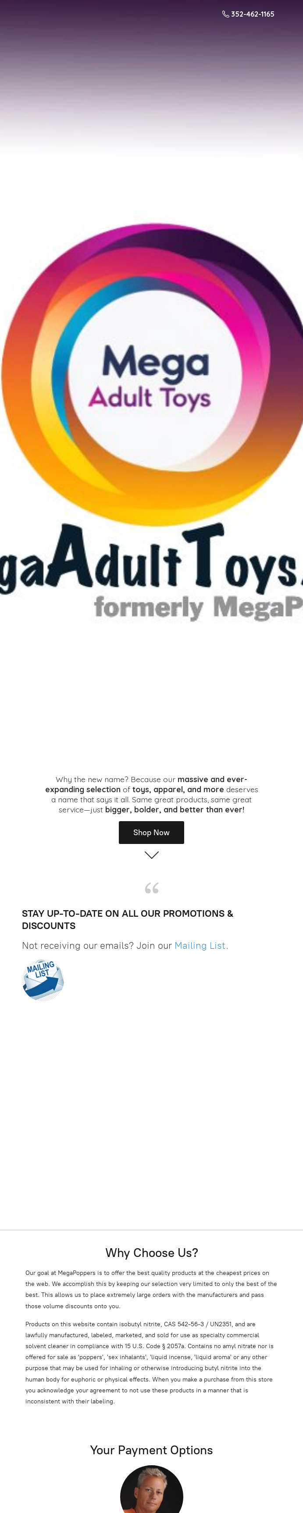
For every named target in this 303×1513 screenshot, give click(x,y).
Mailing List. (202, 945)
